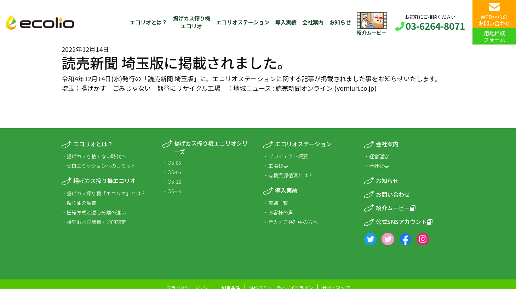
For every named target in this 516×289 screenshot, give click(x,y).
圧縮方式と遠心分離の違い (96, 212)
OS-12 (174, 181)
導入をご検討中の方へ (293, 221)
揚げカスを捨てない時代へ (96, 156)
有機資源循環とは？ (290, 175)
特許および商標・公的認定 (96, 221)
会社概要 (379, 165)
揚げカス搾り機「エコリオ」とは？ (106, 193)
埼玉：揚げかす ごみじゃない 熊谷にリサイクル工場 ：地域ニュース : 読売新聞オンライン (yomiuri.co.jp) (219, 88)
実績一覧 (278, 202)
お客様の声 (280, 212)
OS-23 (174, 191)
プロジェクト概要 (288, 156)
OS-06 (174, 172)
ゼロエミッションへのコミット (101, 165)
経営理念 (379, 156)
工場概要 (278, 165)
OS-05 (174, 162)
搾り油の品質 (81, 202)
